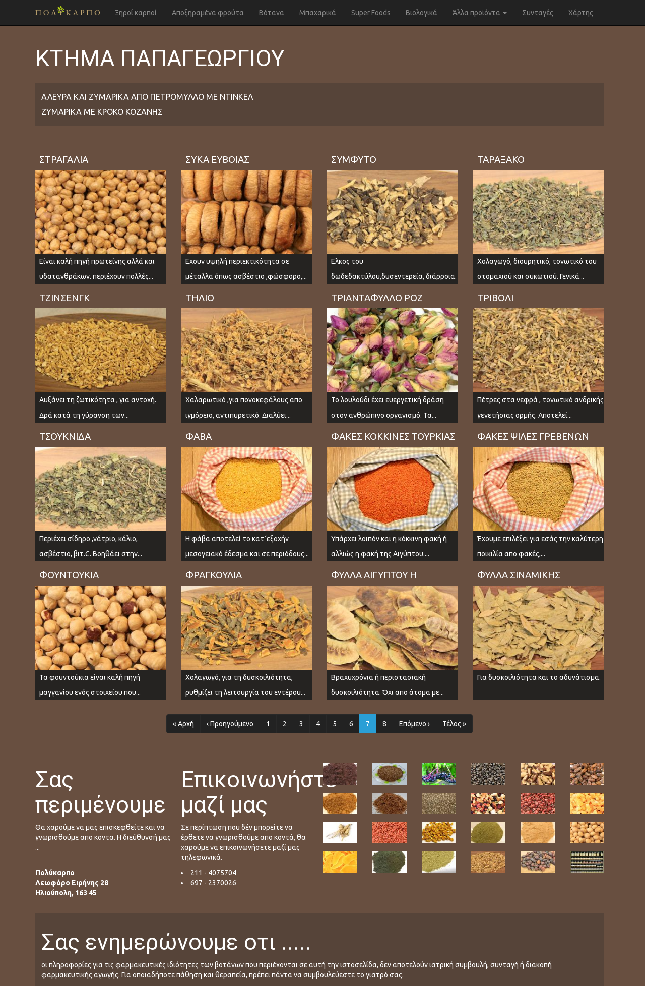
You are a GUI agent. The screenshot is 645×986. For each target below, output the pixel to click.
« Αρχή (183, 724)
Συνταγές (537, 13)
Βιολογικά (421, 13)
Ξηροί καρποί (136, 13)
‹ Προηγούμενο (230, 724)
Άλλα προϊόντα (480, 13)
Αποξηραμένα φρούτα (208, 13)
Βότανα (271, 13)
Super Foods (371, 13)
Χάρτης (580, 13)
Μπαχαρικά (317, 13)
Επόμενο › (414, 724)
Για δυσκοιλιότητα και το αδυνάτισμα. (539, 677)
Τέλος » (454, 724)
